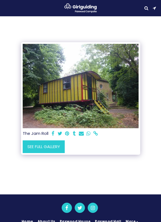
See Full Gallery (43, 146)
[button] (6, 8)
